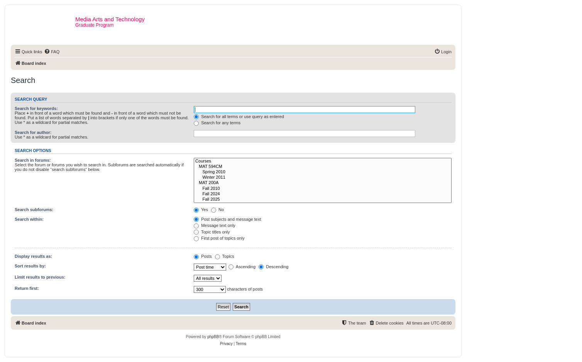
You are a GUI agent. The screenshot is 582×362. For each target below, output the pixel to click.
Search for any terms (217, 122)
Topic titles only (212, 232)
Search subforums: (34, 209)
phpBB (213, 337)
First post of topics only (219, 238)
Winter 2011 (323, 177)
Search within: (29, 219)
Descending (273, 266)
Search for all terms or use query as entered (239, 116)
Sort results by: (30, 266)
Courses (323, 161)
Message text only (214, 225)
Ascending (241, 266)
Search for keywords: (36, 108)
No (217, 209)
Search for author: (33, 132)
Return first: (27, 288)
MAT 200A (323, 183)
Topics (224, 256)
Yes (201, 209)
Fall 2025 (323, 199)
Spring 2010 (323, 172)
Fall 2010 (323, 188)
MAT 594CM (323, 166)
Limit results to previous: (40, 277)
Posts (203, 256)
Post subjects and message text (227, 219)
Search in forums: (33, 160)
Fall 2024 (323, 194)
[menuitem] (51, 51)
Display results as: (33, 256)
